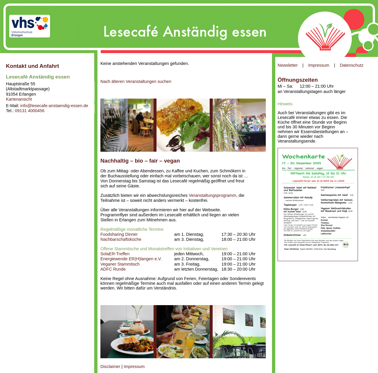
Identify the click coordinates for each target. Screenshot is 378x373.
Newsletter (288, 65)
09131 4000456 (29, 110)
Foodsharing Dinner (119, 234)
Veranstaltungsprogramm (212, 195)
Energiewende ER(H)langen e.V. (131, 258)
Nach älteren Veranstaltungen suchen (135, 81)
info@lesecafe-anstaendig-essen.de (54, 105)
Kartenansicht (19, 99)
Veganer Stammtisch (120, 264)
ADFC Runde (113, 269)
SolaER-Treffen (114, 253)
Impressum (318, 65)
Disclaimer (110, 366)
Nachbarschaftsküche (120, 239)
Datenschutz (352, 65)
